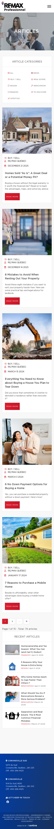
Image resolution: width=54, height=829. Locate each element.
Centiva (32, 825)
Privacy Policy (20, 819)
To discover (38, 92)
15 (27, 621)
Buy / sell (14, 79)
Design (12, 86)
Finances (13, 92)
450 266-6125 (17, 771)
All (10, 73)
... (19, 621)
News (35, 73)
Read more (12, 197)
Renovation (38, 86)
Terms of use (34, 819)
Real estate (38, 79)
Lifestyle (14, 98)
